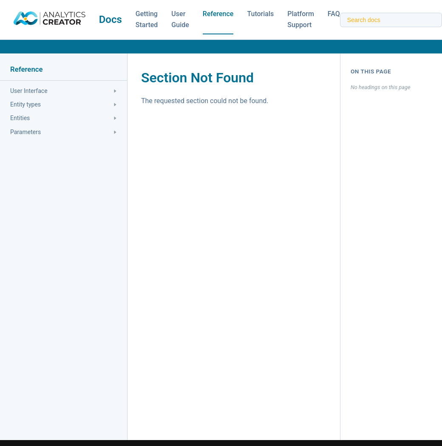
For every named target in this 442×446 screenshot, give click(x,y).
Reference (218, 14)
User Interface (63, 90)
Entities (63, 118)
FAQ (334, 14)
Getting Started (147, 19)
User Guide (180, 19)
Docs (110, 19)
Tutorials (260, 14)
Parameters (63, 132)
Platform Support (300, 19)
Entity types (63, 104)
